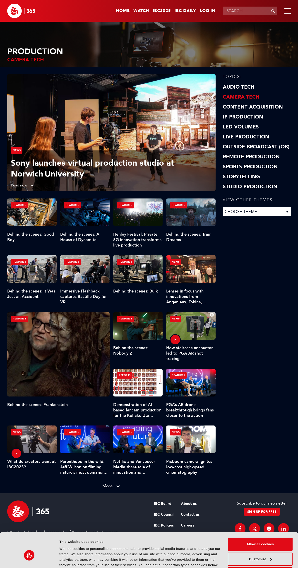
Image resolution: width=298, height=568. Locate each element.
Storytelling (241, 176)
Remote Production (251, 156)
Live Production (246, 136)
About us (189, 503)
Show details (69, 559)
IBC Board (162, 503)
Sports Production (250, 166)
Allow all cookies (260, 520)
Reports (125, 375)
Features (19, 318)
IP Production (243, 117)
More (107, 486)
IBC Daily (185, 11)
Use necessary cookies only (260, 550)
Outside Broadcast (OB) (256, 146)
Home (123, 11)
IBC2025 (162, 11)
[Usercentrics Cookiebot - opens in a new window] (29, 559)
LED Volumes (241, 126)
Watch (141, 11)
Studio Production (250, 186)
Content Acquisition (253, 107)
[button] (287, 11)
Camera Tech (241, 97)
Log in (208, 11)
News (17, 150)
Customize (260, 535)
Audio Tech (239, 87)
